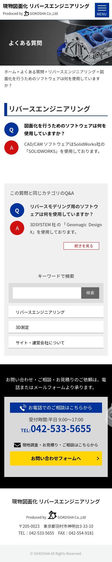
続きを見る (84, 245)
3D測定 (22, 327)
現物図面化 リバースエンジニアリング (46, 5)
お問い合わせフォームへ (56, 458)
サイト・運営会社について (40, 342)
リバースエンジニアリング (40, 312)
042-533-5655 (56, 428)
